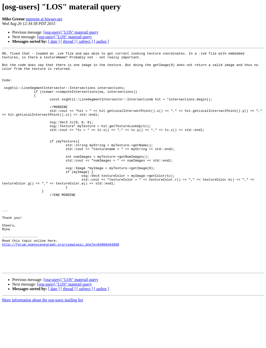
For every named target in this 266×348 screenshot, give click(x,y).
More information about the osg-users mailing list (42, 343)
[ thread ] (68, 41)
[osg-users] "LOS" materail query (71, 32)
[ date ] (54, 41)
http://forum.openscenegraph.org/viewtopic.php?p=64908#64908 (60, 283)
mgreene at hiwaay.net (44, 19)
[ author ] (101, 41)
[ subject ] (85, 41)
